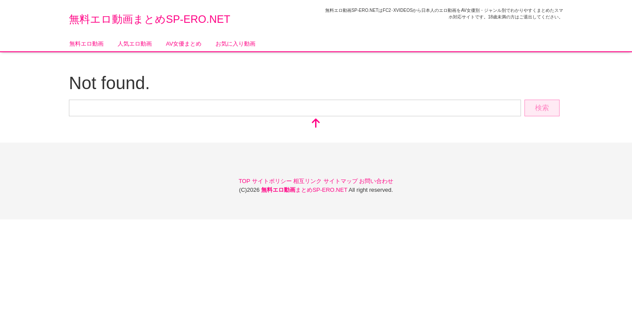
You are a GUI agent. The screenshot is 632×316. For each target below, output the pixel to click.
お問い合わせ (376, 181)
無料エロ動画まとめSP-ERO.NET (149, 19)
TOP (245, 181)
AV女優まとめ (183, 43)
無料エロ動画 (86, 43)
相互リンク (308, 181)
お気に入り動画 (235, 43)
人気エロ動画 (135, 43)
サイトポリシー (273, 181)
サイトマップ (341, 181)
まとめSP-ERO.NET (304, 190)
